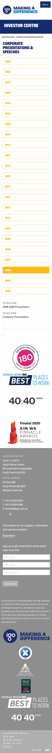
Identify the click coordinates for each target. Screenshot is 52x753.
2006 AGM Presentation (16, 306)
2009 (8, 238)
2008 (8, 249)
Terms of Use (12, 743)
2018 (8, 144)
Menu (45, 4)
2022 (8, 103)
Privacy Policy (13, 740)
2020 (8, 124)
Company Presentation (16, 316)
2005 (8, 280)
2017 (7, 155)
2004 (8, 291)
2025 (8, 71)
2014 (8, 186)
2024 (8, 82)
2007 (8, 259)
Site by (40, 750)
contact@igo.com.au (16, 508)
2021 (8, 113)
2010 (8, 228)
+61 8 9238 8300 (14, 500)
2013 (8, 197)
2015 (8, 176)
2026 (8, 61)
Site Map (9, 736)
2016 (8, 165)
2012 (8, 207)
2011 (7, 217)
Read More (9, 535)
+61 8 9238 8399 (14, 504)
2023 (8, 92)
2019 (8, 134)
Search (8, 746)
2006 (8, 270)
